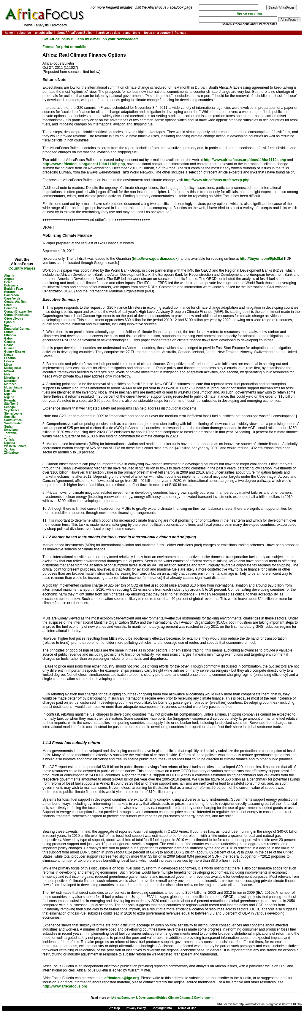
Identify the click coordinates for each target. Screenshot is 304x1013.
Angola (9, 279)
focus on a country (157, 32)
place (126, 32)
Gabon (9, 338)
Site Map (114, 1008)
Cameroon (11, 295)
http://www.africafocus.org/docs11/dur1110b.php (83, 164)
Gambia (9, 341)
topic (136, 32)
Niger (8, 394)
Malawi (9, 371)
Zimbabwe (11, 452)
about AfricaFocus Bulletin (75, 32)
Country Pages (22, 268)
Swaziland (11, 429)
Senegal (9, 407)
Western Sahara (15, 446)
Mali (7, 374)
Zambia (9, 449)
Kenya (8, 354)
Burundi (9, 292)
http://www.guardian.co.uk (155, 259)
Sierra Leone (13, 413)
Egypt (8, 325)
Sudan (8, 426)
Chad (8, 305)
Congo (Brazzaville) (18, 311)
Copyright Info (162, 1008)
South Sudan (13, 423)
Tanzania (10, 433)
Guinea (9, 348)
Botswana (11, 285)
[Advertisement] (22, 54)
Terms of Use (187, 1008)
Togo (7, 436)
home (9, 32)
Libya (8, 364)
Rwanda (9, 400)
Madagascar (12, 367)
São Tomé (11, 403)
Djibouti (9, 322)
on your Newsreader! (120, 39)
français (180, 32)
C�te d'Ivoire (13, 318)
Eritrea (9, 332)
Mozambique (13, 387)
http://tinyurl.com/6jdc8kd (261, 259)
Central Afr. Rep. (15, 301)
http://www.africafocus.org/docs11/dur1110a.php (245, 160)
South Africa (13, 420)
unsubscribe (44, 32)
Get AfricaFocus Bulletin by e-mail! (72, 39)
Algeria (9, 275)
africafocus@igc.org (121, 978)
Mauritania (11, 377)
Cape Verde (12, 298)
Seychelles (12, 410)
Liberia (9, 361)
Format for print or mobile (64, 47)
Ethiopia (10, 335)
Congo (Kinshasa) (17, 314)
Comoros (10, 308)
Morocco (10, 384)
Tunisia (9, 439)
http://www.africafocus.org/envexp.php (216, 180)
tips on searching (249, 13)
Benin (8, 282)
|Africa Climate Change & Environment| (185, 997)
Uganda (9, 443)
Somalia (9, 416)
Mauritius (10, 381)
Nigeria (9, 397)
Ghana (8, 345)
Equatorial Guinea (17, 328)
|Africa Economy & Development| (134, 997)
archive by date (109, 32)
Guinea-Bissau (14, 351)
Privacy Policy (136, 1008)
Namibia (10, 390)
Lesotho (10, 358)
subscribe (24, 32)
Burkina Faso (13, 288)
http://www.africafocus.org (64, 986)
